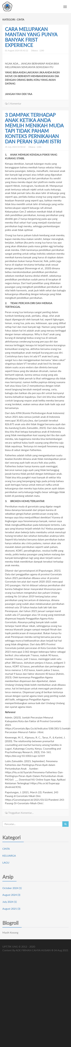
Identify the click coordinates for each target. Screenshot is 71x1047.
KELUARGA (9, 855)
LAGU (5, 862)
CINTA (6, 848)
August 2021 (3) (11, 908)
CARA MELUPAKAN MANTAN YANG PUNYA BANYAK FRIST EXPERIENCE (31, 37)
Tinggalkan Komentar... (19, 812)
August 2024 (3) (11, 894)
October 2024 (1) (12, 887)
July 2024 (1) (9, 901)
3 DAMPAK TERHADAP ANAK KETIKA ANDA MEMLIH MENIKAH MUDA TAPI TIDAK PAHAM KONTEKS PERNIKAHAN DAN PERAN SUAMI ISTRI (34, 128)
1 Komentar (13, 103)
